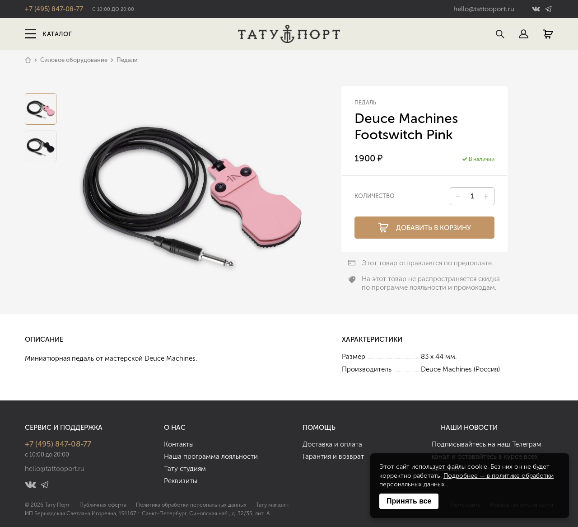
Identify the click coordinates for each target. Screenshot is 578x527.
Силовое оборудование (73, 59)
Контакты (179, 444)
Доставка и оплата (332, 444)
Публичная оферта (102, 505)
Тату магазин (272, 505)
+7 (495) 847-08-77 (54, 9)
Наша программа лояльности (211, 456)
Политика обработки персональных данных (191, 505)
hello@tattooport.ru (483, 9)
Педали (127, 59)
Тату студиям (185, 469)
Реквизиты (180, 481)
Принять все (409, 501)
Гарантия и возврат (333, 456)
